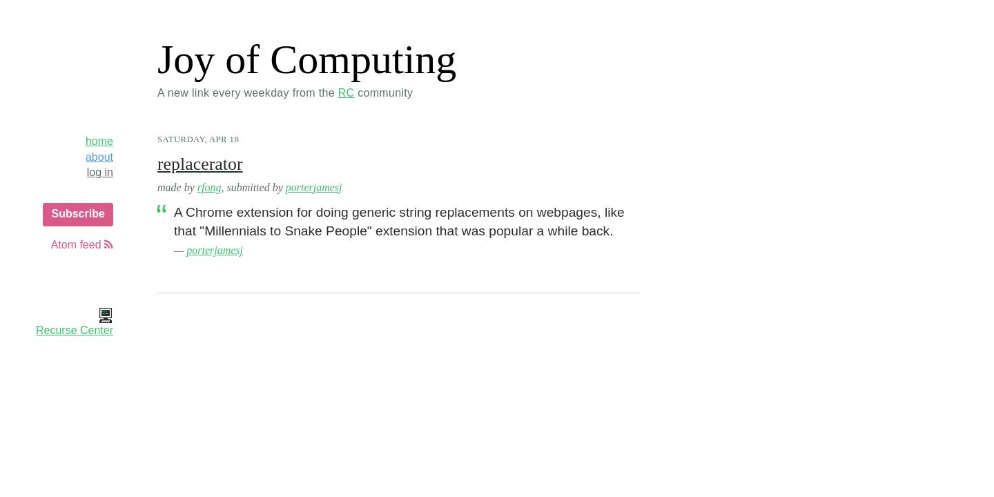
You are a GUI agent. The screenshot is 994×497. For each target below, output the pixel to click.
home (99, 141)
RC (346, 93)
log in (100, 172)
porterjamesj (314, 187)
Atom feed (82, 245)
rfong (209, 187)
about (99, 157)
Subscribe (77, 214)
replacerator (200, 164)
